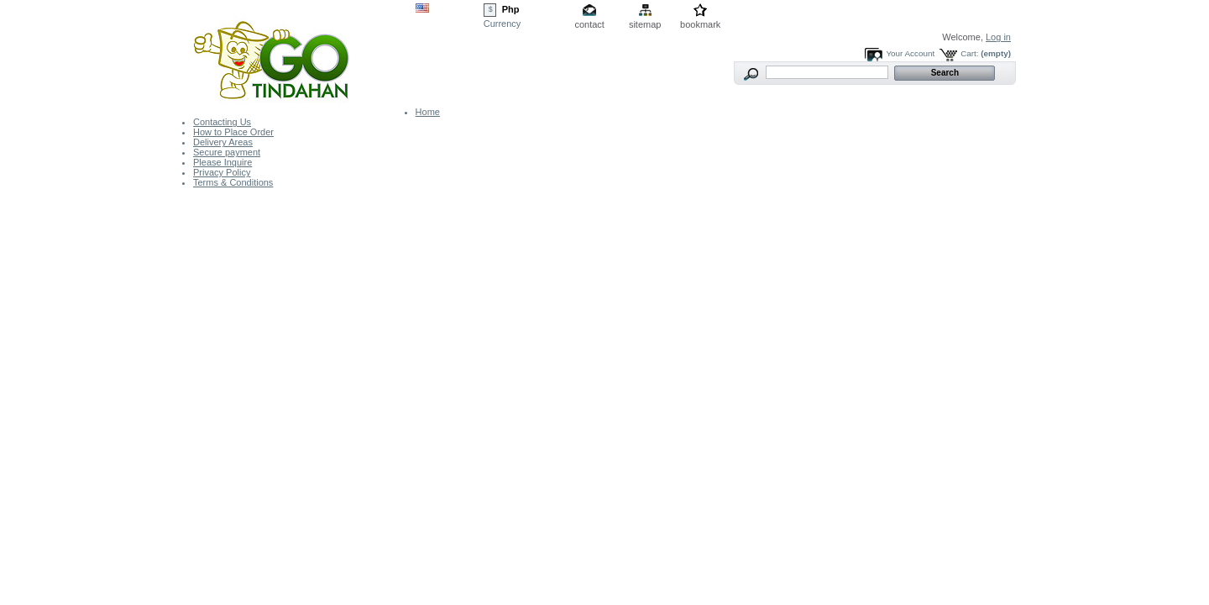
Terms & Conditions (233, 182)
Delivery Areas (223, 142)
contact (589, 24)
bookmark (700, 24)
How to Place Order (233, 132)
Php (511, 9)
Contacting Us (222, 122)
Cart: (969, 53)
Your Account (910, 53)
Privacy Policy (221, 172)
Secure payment (226, 152)
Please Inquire (222, 162)
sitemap (645, 24)
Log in (998, 37)
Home (428, 112)
